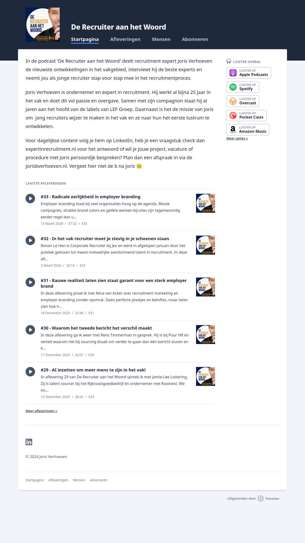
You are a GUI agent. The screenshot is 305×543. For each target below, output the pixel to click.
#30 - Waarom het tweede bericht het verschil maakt (96, 328)
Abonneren (195, 39)
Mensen (161, 39)
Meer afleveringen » (41, 411)
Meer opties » (237, 138)
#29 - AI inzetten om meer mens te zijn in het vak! (93, 370)
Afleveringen (125, 39)
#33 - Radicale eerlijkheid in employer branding (90, 196)
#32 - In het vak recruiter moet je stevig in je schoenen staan (105, 238)
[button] (30, 198)
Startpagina (85, 39)
